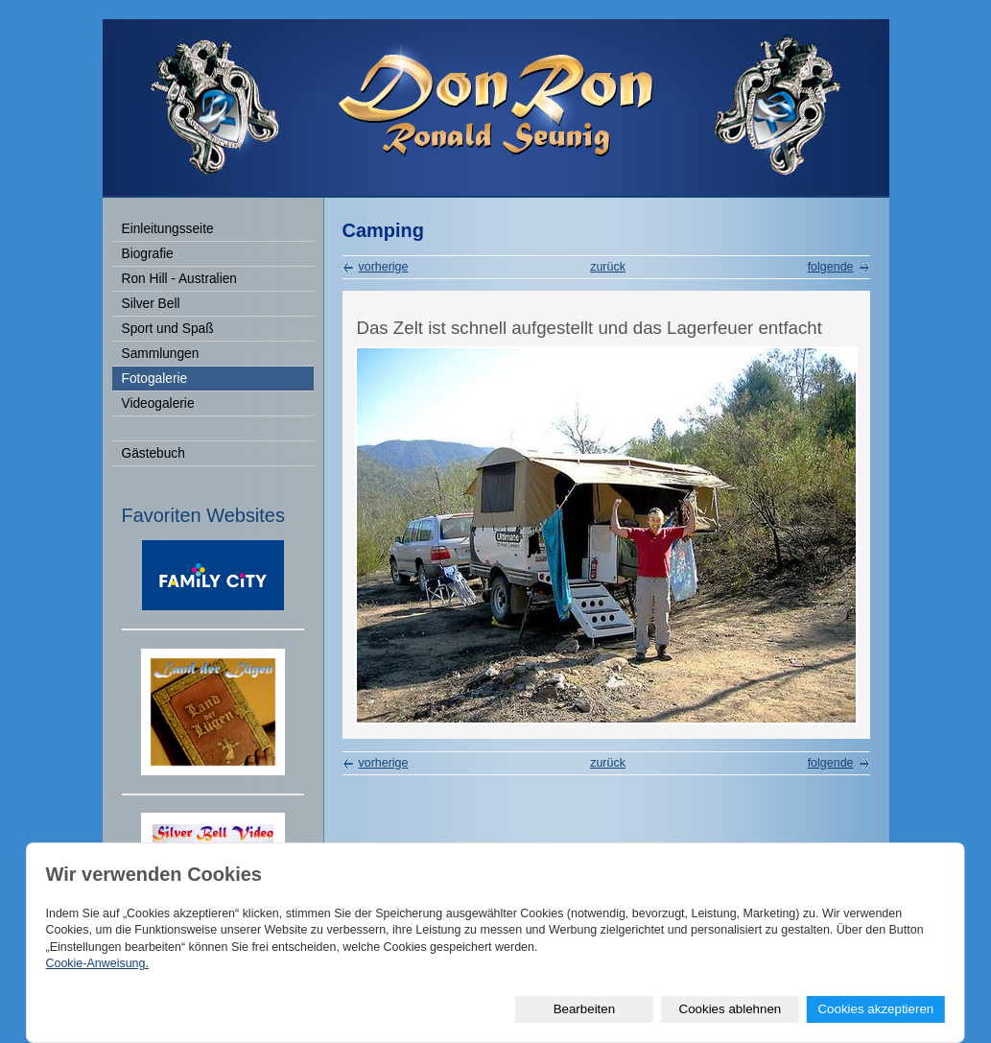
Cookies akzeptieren (875, 1009)
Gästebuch (153, 453)
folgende (831, 266)
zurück (607, 266)
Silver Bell (151, 303)
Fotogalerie (155, 378)
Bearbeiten (584, 1009)
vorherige (384, 266)
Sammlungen (161, 353)
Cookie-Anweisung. (96, 963)
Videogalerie (158, 403)
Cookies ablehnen (730, 1009)
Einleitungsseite (168, 229)
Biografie (148, 254)
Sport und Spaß (168, 328)
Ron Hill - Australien (179, 279)
